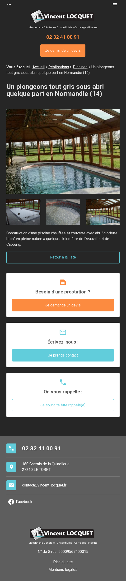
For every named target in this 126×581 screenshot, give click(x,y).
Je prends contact (63, 355)
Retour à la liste (63, 257)
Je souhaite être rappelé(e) (62, 405)
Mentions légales (62, 569)
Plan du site (63, 562)
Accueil (39, 67)
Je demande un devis (63, 50)
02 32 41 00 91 (62, 37)
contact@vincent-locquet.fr (44, 485)
